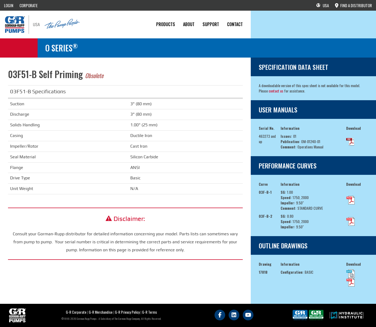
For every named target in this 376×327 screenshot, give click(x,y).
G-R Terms (149, 312)
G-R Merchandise (100, 312)
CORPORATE (28, 5)
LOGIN (8, 5)
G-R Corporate (76, 312)
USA (322, 5)
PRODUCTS (165, 24)
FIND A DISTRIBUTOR (353, 5)
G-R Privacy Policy (127, 312)
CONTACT (235, 24)
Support (211, 24)
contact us (276, 91)
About (189, 24)
